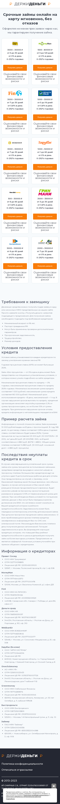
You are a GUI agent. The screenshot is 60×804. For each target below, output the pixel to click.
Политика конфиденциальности (22, 763)
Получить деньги (15, 68)
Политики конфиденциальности (36, 795)
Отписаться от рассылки (17, 769)
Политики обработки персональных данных (23, 796)
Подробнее (10, 799)
